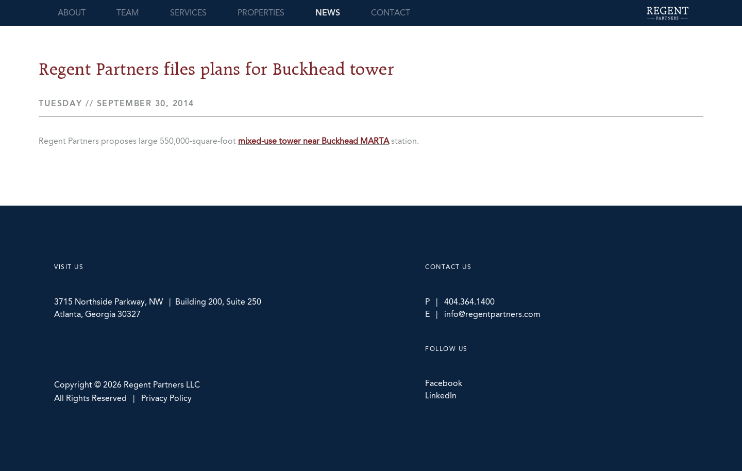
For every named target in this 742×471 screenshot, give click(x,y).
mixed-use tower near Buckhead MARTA (313, 141)
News (327, 13)
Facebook (443, 383)
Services (188, 13)
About (72, 13)
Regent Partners (667, 13)
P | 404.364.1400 (460, 302)
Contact (390, 13)
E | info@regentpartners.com (483, 314)
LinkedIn (441, 395)
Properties (261, 13)
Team (127, 13)
